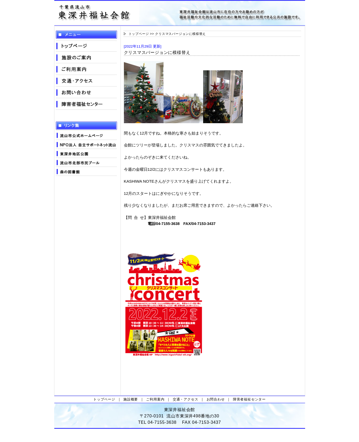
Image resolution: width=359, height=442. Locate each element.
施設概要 (130, 399)
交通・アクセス (185, 399)
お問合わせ (216, 399)
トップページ (139, 34)
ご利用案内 (155, 399)
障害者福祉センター (249, 399)
